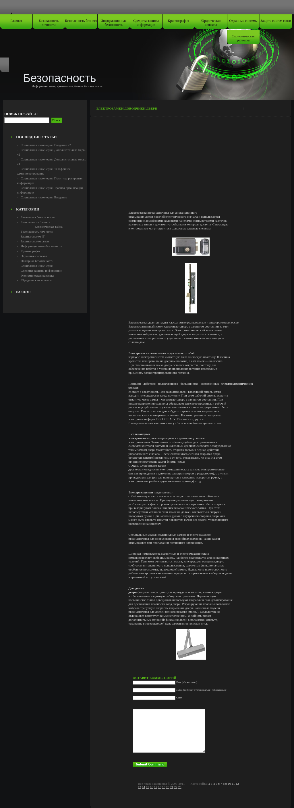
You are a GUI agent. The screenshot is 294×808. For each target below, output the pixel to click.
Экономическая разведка (243, 38)
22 (175, 787)
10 (229, 783)
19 (163, 787)
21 (171, 787)
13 (139, 787)
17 (155, 787)
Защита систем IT (33, 236)
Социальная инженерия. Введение (44, 197)
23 (179, 787)
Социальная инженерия (37, 265)
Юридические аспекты (211, 23)
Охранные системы (243, 21)
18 (159, 787)
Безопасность (59, 78)
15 (147, 787)
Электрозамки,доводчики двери (126, 108)
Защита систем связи (275, 21)
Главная (16, 21)
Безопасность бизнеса (81, 21)
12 (237, 783)
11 (233, 783)
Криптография (178, 21)
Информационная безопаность (114, 23)
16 (151, 787)
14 (143, 787)
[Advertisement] (45, 119)
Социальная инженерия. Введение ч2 (46, 145)
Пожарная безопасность (37, 261)
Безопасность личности (49, 23)
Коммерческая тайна (49, 226)
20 (167, 787)
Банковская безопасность (38, 217)
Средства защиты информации (146, 23)
